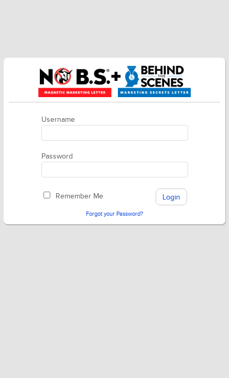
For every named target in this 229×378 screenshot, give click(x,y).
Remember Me (79, 196)
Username (58, 119)
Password (57, 156)
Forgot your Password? (114, 214)
